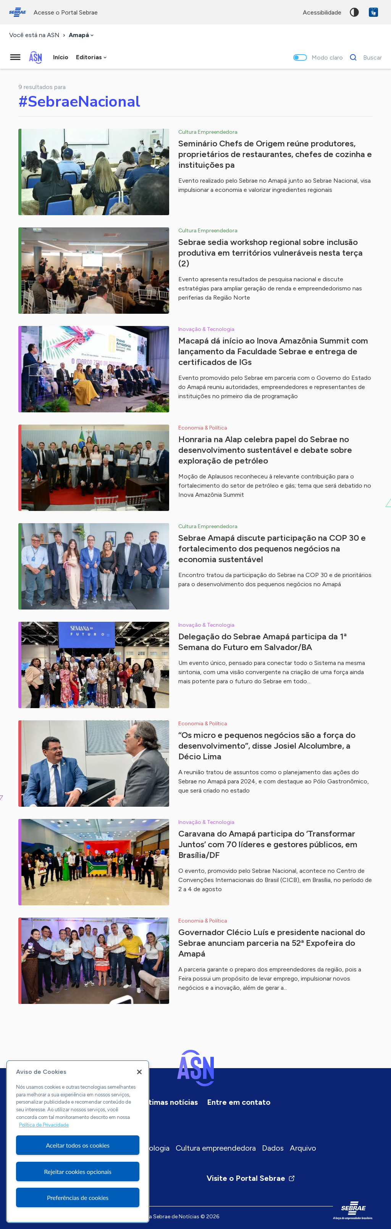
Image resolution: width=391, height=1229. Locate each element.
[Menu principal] (15, 57)
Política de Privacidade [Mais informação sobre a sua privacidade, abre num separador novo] (44, 1125)
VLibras (373, 12)
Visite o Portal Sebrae (251, 1178)
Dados (273, 1148)
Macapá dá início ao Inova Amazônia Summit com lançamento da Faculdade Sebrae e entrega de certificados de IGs (273, 351)
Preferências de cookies (77, 1197)
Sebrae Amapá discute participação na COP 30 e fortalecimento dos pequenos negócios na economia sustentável (272, 548)
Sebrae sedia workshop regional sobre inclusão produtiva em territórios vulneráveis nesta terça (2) (270, 253)
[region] (77, 1141)
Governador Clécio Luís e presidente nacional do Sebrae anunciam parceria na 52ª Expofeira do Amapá (271, 943)
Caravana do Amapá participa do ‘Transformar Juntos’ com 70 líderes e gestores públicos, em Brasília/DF (267, 844)
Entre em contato (238, 1102)
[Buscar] (364, 57)
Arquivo (303, 1148)
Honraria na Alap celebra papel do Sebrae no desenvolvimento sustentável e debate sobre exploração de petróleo (265, 450)
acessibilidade (322, 12)
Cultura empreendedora (216, 1148)
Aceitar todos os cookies (78, 1145)
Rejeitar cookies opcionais (77, 1171)
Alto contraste (354, 12)
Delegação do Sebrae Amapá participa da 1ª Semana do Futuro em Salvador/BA (262, 641)
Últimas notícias (169, 1102)
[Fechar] (139, 1072)
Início (60, 57)
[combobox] (82, 35)
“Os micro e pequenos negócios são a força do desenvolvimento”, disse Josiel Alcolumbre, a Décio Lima (266, 746)
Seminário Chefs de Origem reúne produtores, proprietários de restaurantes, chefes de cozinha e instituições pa (275, 154)
